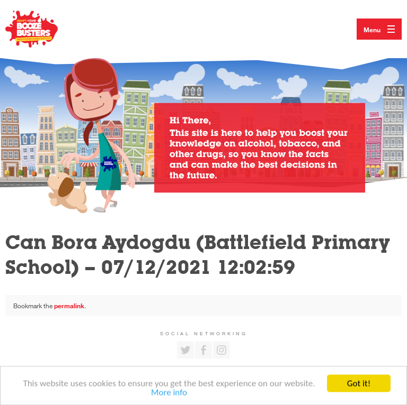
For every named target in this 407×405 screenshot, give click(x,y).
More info (169, 393)
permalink (69, 305)
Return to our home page (42, 29)
